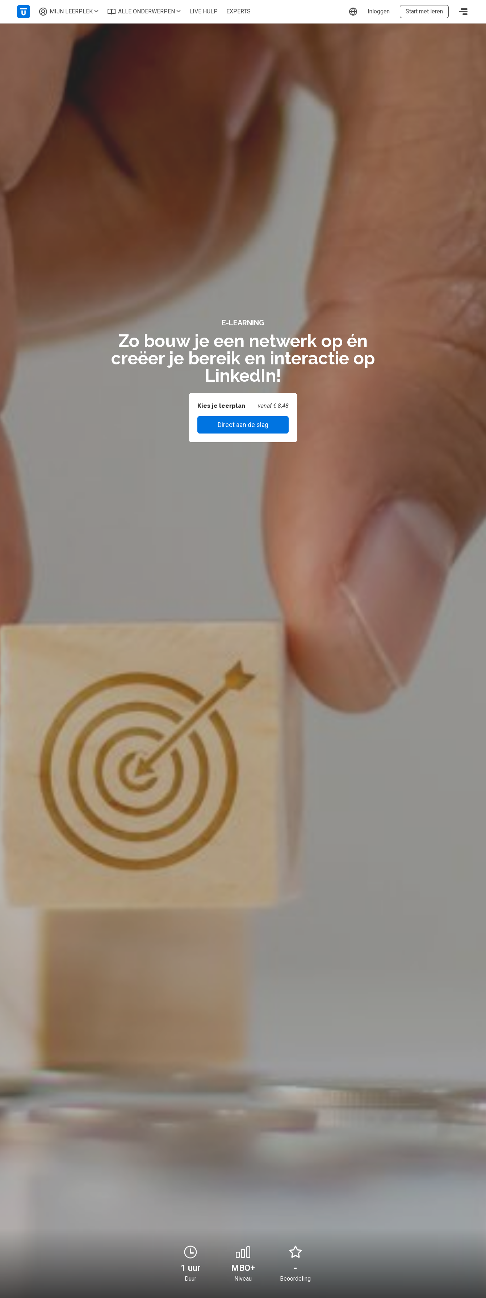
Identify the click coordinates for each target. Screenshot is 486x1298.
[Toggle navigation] (463, 11)
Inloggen (379, 11)
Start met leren (424, 11)
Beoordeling (295, 1278)
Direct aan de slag (243, 424)
